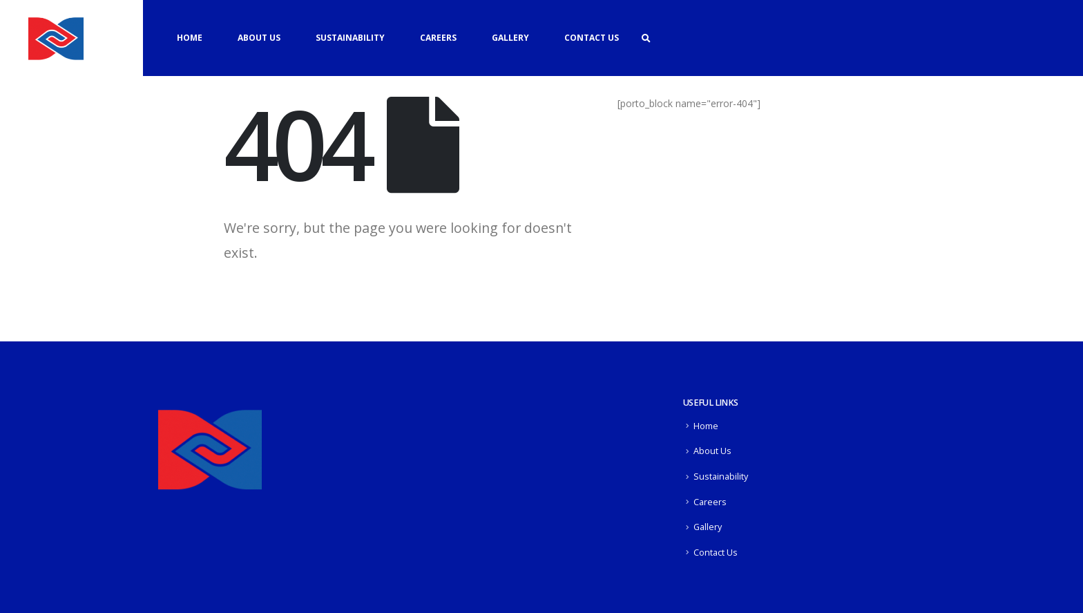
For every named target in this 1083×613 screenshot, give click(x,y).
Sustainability (350, 38)
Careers (438, 38)
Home (189, 38)
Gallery (510, 38)
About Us (259, 38)
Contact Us (591, 38)
